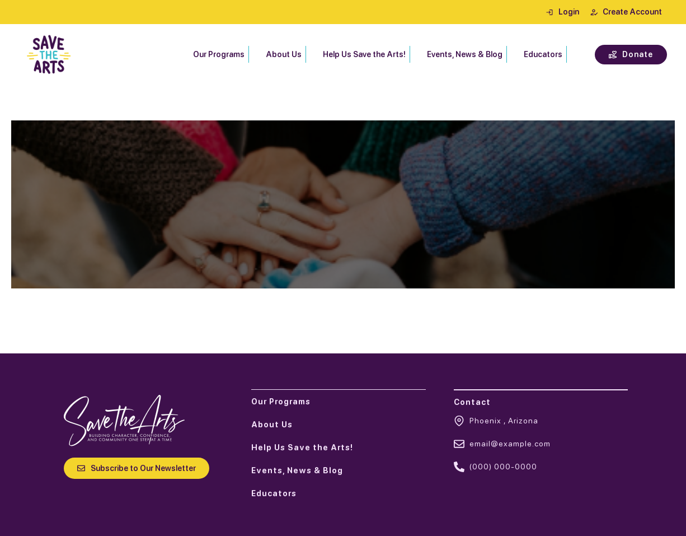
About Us (284, 54)
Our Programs (219, 54)
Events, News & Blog (464, 54)
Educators (543, 54)
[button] (136, 467)
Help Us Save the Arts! (364, 54)
